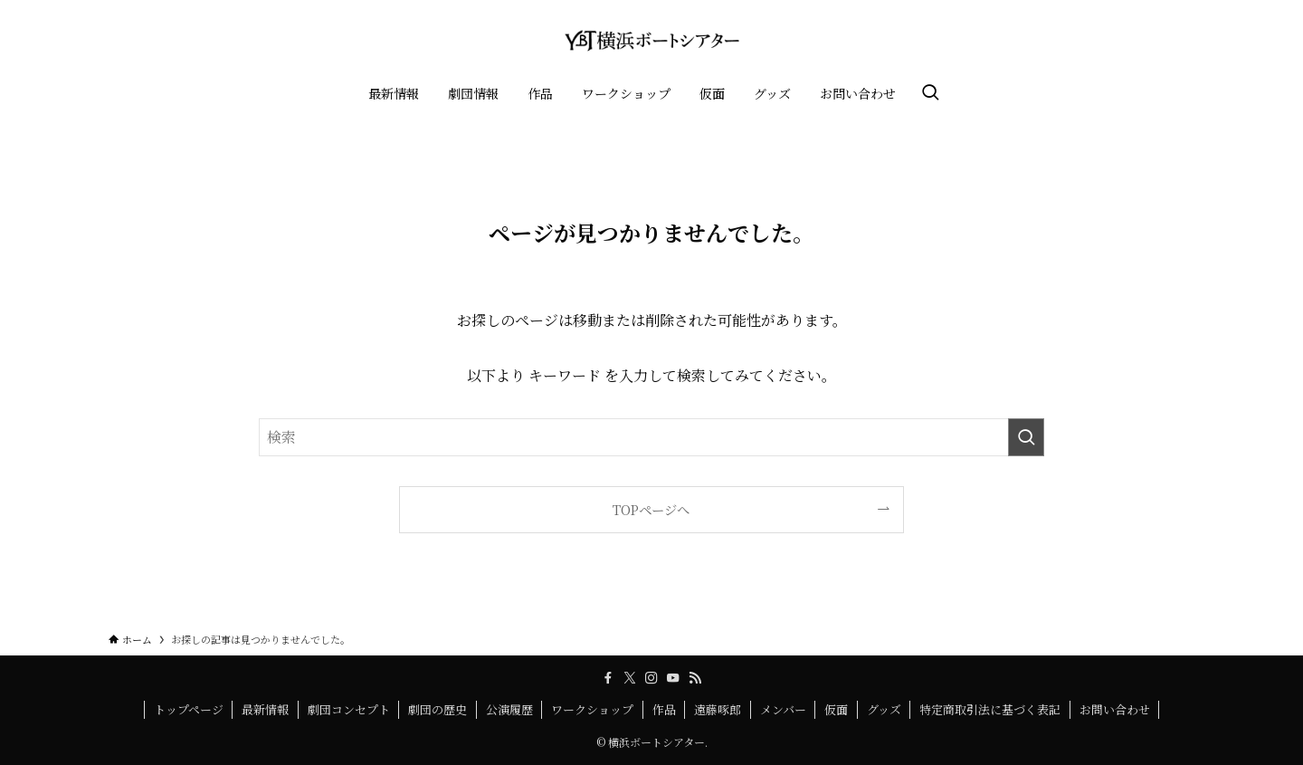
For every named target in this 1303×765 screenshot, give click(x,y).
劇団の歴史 (437, 709)
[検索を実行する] (1026, 437)
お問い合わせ (1114, 709)
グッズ (884, 709)
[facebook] (608, 678)
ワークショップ (592, 709)
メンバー (783, 709)
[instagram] (651, 678)
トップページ (189, 709)
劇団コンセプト (349, 709)
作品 (664, 709)
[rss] (695, 678)
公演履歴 (509, 709)
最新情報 (265, 709)
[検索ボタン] (930, 93)
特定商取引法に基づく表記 (989, 709)
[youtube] (673, 678)
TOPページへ (651, 509)
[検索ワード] (651, 437)
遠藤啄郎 (717, 709)
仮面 (836, 709)
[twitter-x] (630, 678)
